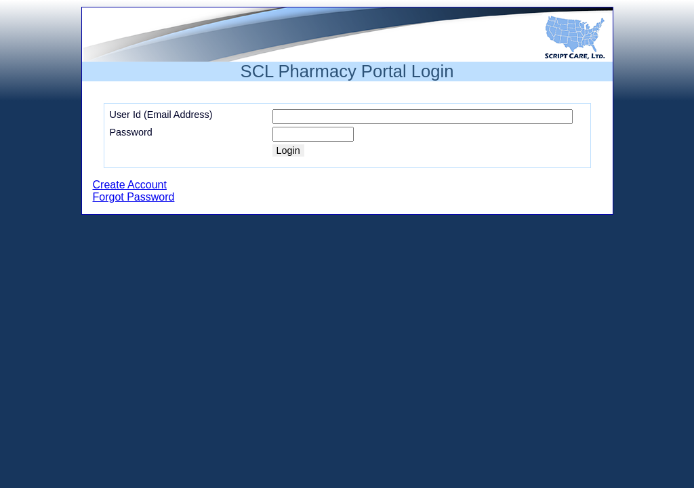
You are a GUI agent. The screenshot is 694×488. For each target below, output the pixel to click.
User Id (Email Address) (161, 114)
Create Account (130, 184)
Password (131, 132)
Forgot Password (134, 197)
